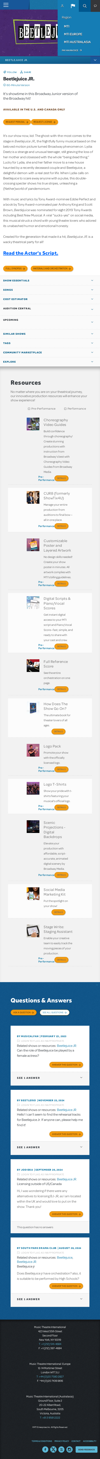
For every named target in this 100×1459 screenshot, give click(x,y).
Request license (42, 122)
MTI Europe (73, 34)
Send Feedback (86, 1449)
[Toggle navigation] (5, 5)
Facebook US (45, 1449)
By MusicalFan (28, 1036)
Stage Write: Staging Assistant (58, 929)
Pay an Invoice (70, 50)
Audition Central (17, 308)
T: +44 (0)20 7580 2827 (50, 1376)
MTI (66, 26)
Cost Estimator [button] (15, 299)
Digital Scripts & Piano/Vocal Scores (57, 603)
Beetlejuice (64, 1257)
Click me (4, 85)
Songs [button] (8, 289)
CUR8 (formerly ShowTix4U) (57, 495)
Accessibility (89, 1441)
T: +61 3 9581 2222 (50, 1417)
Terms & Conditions (42, 1441)
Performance (77, 409)
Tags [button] (7, 343)
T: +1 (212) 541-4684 (50, 1344)
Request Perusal (15, 122)
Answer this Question (64, 1064)
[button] (73, 6)
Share (27, 72)
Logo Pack (52, 746)
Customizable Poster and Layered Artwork (57, 545)
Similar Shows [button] (14, 333)
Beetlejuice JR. (67, 1046)
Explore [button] (9, 361)
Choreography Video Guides (56, 422)
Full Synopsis (14, 268)
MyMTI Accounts (62, 6)
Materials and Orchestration (50, 268)
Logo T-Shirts (55, 784)
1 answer (28, 1077)
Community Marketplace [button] (22, 352)
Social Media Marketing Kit (54, 892)
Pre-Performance (43, 409)
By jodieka (25, 1169)
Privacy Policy (61, 1441)
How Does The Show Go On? (56, 706)
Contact (76, 1441)
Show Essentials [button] (16, 280)
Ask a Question (22, 1012)
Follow (12, 72)
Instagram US (69, 1449)
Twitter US (53, 1449)
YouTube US (61, 1449)
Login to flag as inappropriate (42, 1041)
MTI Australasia (77, 42)
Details (61, 478)
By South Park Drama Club (37, 1248)
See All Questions (53, 1012)
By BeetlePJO (26, 1100)
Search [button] (85, 6)
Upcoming (10, 319)
